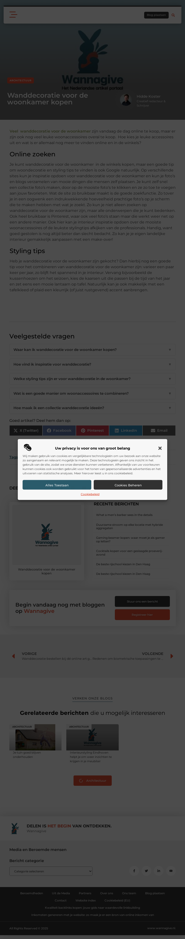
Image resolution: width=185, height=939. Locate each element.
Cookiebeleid (90, 494)
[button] (160, 448)
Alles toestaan (57, 485)
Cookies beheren (128, 485)
